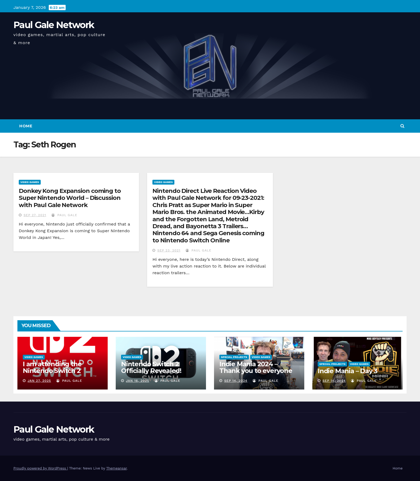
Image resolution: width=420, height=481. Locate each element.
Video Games (29, 182)
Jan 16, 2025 (137, 381)
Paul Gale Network (53, 24)
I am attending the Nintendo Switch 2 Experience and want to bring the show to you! (60, 374)
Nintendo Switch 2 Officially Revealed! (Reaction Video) (151, 370)
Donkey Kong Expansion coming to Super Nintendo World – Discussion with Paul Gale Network (70, 198)
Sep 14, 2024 (236, 381)
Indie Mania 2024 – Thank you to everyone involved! (255, 370)
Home (25, 126)
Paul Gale (64, 215)
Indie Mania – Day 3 (347, 371)
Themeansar (116, 468)
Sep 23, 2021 (168, 250)
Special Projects (234, 357)
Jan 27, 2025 (39, 381)
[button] (402, 125)
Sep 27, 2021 (35, 215)
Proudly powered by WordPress (40, 468)
